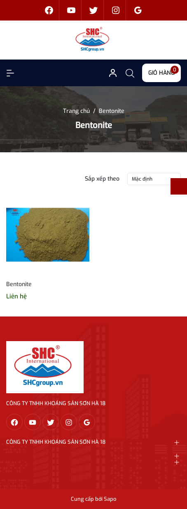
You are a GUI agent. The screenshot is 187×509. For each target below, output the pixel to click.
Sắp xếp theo (102, 179)
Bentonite (19, 284)
